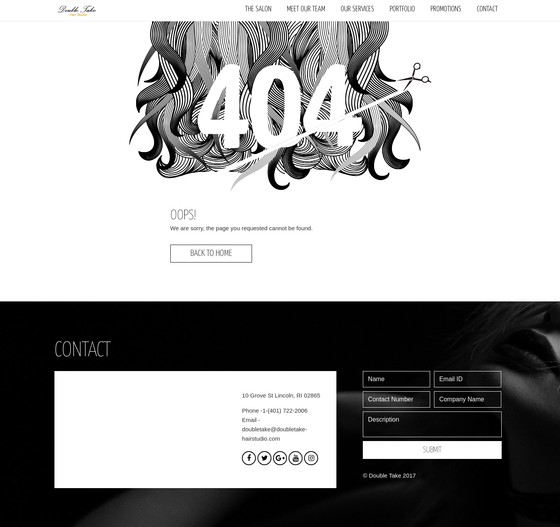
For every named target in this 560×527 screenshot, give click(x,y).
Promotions (445, 9)
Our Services (357, 9)
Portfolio (402, 9)
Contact (487, 9)
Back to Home (211, 253)
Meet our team (306, 9)
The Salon (258, 9)
